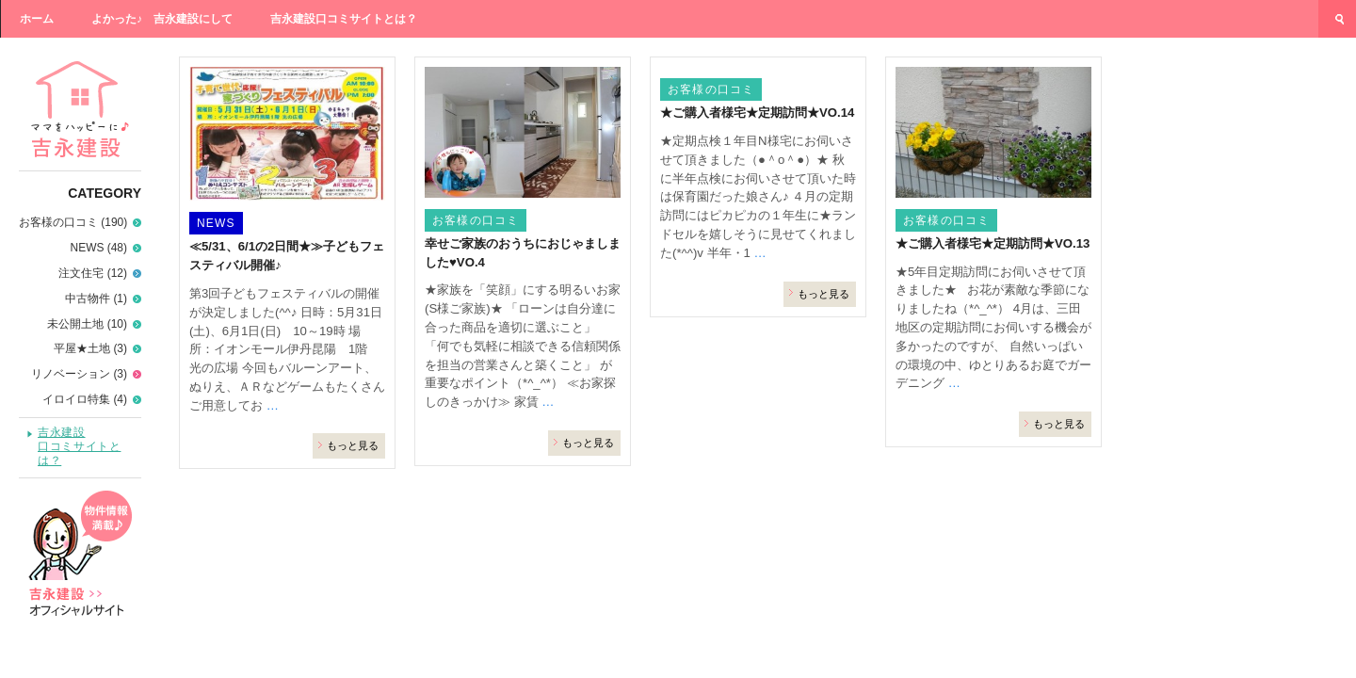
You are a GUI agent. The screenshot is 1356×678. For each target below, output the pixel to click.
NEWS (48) (99, 247)
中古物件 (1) (96, 298)
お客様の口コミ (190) (73, 222)
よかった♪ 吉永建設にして (162, 18)
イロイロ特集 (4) (84, 399)
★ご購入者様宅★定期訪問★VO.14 (757, 112)
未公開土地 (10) (87, 324)
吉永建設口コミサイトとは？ (343, 18)
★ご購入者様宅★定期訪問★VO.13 (993, 243)
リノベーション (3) (79, 373)
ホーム (37, 18)
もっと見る (353, 445)
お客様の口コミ (475, 220)
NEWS (216, 223)
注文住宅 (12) (92, 273)
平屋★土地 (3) (90, 348)
